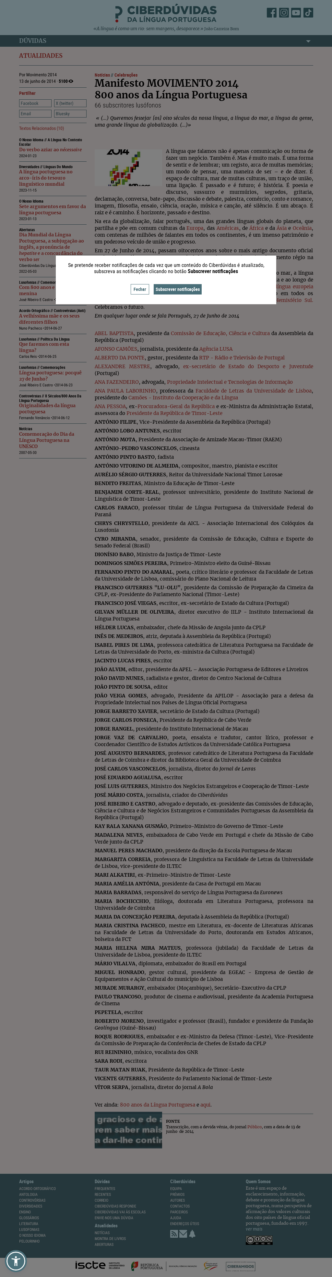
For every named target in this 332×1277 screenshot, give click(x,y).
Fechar (140, 289)
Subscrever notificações (178, 289)
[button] (15, 1261)
